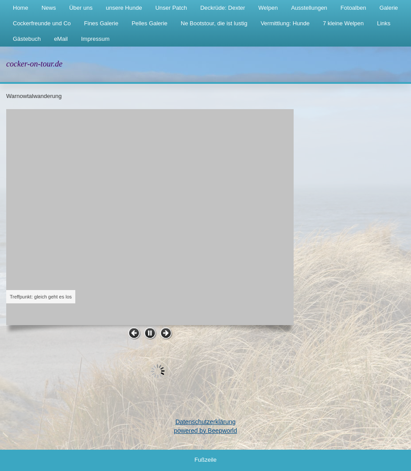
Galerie (389, 7)
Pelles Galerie (149, 23)
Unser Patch (171, 7)
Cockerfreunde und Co (42, 23)
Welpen (268, 7)
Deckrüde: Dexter (222, 7)
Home (20, 7)
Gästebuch (27, 38)
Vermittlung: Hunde (285, 23)
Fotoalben (353, 7)
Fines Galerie (101, 23)
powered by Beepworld (205, 430)
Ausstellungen (309, 7)
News (49, 7)
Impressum (95, 38)
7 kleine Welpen (343, 23)
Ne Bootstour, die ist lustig (214, 23)
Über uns (81, 7)
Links (383, 23)
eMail (61, 38)
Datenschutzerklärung (205, 421)
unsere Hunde (124, 7)
